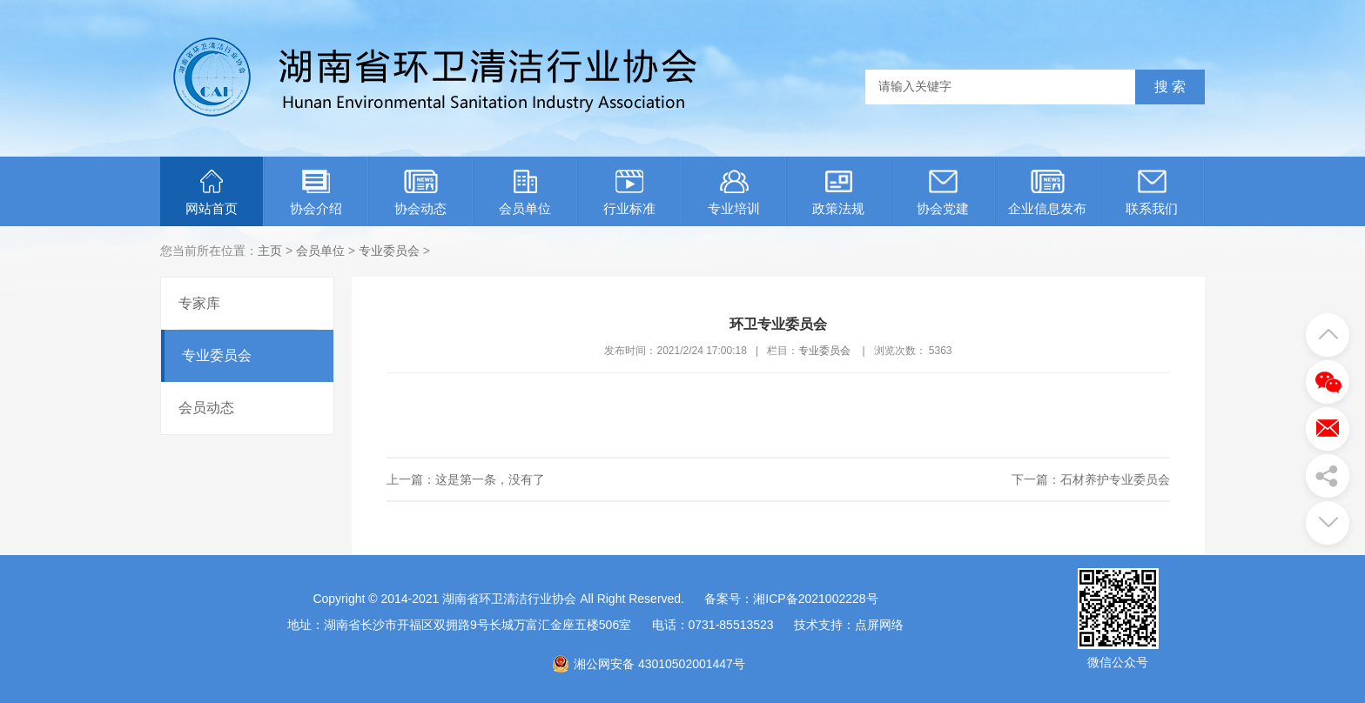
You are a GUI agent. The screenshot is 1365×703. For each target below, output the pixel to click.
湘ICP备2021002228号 (815, 599)
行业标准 (629, 193)
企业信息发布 (1047, 193)
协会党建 (943, 193)
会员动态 (206, 407)
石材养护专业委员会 (1115, 479)
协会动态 (420, 193)
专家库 (199, 303)
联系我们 (1152, 193)
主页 (270, 251)
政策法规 (838, 193)
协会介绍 (316, 193)
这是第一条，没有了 (490, 479)
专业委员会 (389, 251)
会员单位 (525, 193)
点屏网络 (879, 625)
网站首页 (211, 193)
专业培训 (734, 193)
